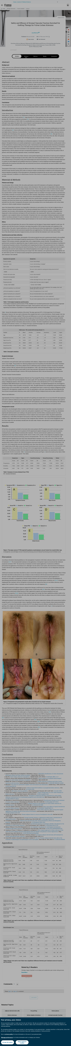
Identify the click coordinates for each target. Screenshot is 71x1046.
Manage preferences (7, 1037)
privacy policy (9, 1034)
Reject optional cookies (22, 1042)
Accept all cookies (7, 1042)
